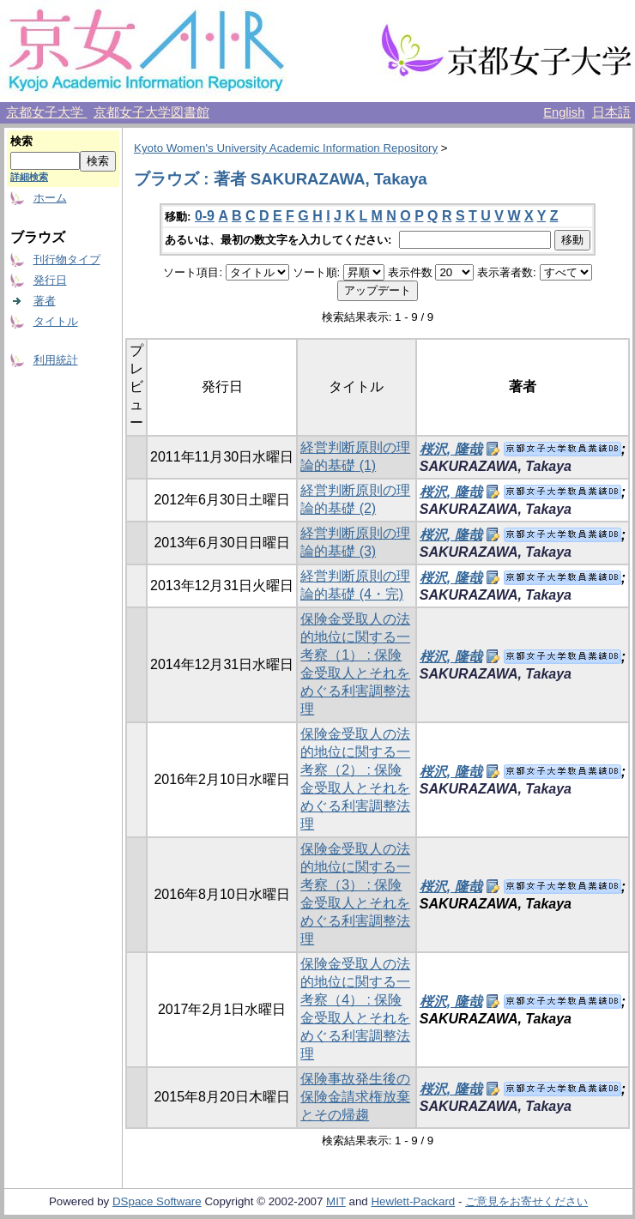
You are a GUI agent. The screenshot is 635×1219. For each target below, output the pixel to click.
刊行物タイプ (66, 259)
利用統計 (55, 359)
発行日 (50, 280)
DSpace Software (157, 1201)
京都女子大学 (46, 112)
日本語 (611, 112)
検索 (21, 141)
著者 (44, 300)
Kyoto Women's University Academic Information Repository (286, 148)
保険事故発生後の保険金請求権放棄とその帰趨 (355, 1096)
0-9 (205, 215)
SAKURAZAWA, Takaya (496, 466)
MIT (336, 1201)
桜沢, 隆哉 (451, 449)
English (563, 112)
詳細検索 (29, 177)
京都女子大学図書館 (151, 112)
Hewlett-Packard (413, 1201)
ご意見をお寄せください (526, 1201)
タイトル (55, 321)
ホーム (50, 197)
